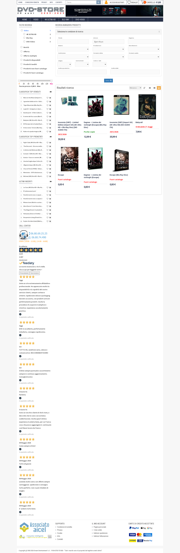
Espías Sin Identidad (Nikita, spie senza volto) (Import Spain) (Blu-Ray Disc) (33, 221)
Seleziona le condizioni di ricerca (70, 31)
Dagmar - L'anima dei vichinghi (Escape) (92, 176)
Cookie (59, 533)
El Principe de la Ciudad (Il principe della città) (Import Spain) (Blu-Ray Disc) (33, 124)
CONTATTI (59, 2)
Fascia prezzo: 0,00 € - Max (29, 86)
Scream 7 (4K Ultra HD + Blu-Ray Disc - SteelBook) (33, 154)
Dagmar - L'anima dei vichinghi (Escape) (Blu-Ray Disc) (95, 124)
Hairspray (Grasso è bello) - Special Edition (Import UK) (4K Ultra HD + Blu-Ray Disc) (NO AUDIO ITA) (33, 214)
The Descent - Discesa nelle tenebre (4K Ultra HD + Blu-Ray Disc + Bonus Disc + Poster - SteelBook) (33, 146)
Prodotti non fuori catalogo (35, 68)
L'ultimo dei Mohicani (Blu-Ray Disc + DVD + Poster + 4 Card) (33, 150)
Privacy (59, 530)
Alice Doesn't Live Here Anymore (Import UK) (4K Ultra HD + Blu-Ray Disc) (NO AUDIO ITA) (33, 206)
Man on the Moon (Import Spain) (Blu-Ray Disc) (33, 98)
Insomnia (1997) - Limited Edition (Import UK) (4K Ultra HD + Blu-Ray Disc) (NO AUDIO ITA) (69, 126)
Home (24, 19)
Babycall (139, 122)
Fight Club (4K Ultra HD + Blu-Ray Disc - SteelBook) (33, 142)
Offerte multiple (30, 56)
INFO (51, 2)
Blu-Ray (65, 19)
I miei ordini (98, 530)
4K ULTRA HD (50, 19)
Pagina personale (100, 527)
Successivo (35, 273)
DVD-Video (80, 19)
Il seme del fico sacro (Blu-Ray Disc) (33, 116)
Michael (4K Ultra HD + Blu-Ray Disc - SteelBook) (33, 176)
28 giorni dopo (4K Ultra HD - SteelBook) (33, 165)
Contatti (60, 539)
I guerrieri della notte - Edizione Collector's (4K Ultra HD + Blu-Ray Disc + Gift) (33, 101)
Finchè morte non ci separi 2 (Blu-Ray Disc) (33, 195)
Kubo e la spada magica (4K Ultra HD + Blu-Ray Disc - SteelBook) (33, 131)
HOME (20, 2)
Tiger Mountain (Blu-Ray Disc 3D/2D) (33, 105)
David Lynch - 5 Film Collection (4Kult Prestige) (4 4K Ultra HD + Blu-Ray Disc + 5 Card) (33, 113)
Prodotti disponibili (32, 60)
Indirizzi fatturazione (101, 536)
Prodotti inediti (30, 64)
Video (35, 19)
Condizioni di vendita (64, 527)
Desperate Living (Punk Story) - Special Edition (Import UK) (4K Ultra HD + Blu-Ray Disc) (33, 217)
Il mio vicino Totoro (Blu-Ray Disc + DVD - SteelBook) (33, 128)
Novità (26, 47)
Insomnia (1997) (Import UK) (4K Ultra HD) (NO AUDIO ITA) (121, 124)
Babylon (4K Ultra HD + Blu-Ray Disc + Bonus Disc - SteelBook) (33, 120)
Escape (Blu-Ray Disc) (119, 175)
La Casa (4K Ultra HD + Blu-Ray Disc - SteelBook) (33, 187)
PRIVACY (44, 2)
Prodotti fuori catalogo (34, 73)
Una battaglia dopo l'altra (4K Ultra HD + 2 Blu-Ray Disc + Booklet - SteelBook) (33, 161)
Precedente (24, 273)
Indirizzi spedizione (101, 533)
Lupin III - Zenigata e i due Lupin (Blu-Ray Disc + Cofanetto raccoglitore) (33, 109)
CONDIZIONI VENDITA (32, 2)
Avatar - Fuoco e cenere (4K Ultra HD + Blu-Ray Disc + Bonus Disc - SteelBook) (33, 157)
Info (58, 536)
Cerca (109, 80)
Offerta (27, 51)
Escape (61, 175)
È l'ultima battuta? (29, 191)
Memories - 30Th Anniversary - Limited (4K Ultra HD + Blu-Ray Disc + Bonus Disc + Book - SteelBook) (33, 172)
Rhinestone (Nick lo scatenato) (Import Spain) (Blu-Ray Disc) (33, 202)
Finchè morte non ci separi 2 (32, 199)
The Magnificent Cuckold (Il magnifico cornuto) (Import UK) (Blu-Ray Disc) (33, 210)
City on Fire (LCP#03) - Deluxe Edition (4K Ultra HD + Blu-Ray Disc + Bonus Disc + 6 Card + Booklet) (33, 169)
